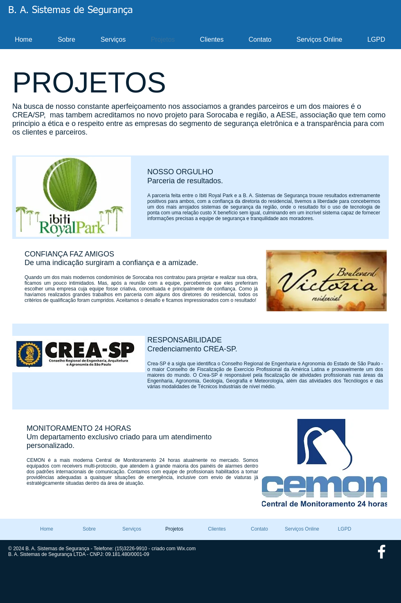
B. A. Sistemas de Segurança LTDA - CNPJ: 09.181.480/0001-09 (78, 554)
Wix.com (186, 548)
